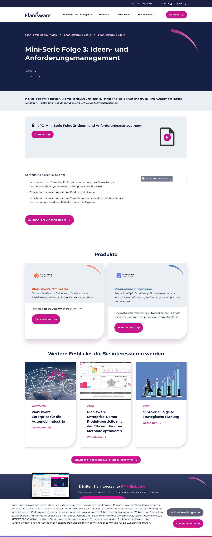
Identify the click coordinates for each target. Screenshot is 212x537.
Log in (165, 3)
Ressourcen (122, 14)
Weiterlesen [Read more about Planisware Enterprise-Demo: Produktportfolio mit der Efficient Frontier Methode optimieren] (94, 437)
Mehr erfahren (43, 319)
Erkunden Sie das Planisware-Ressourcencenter (103, 459)
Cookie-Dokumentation (63, 527)
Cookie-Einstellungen (183, 512)
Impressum (42, 527)
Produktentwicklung (77, 35)
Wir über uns (145, 14)
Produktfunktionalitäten (41, 35)
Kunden (103, 14)
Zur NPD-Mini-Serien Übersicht (47, 219)
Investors (147, 3)
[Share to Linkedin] (34, 71)
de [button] (133, 3)
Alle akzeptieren (186, 523)
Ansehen (40, 134)
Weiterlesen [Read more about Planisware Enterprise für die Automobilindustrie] (39, 427)
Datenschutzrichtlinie (22, 527)
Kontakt (174, 14)
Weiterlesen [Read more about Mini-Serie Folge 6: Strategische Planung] (150, 422)
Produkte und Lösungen (76, 14)
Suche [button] (179, 3)
